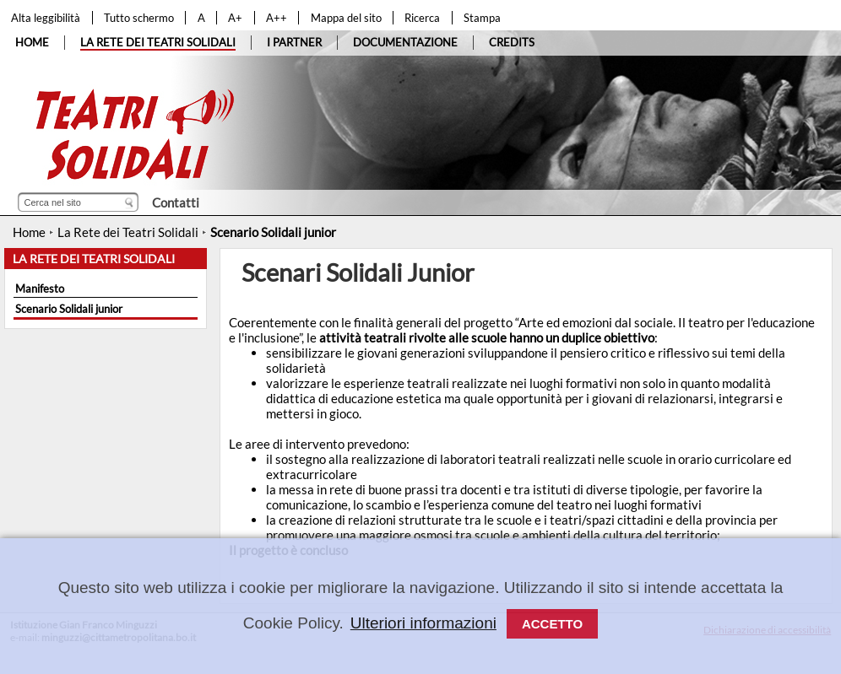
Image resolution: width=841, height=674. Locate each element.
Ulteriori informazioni (423, 623)
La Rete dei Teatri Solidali (127, 232)
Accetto (552, 624)
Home (29, 232)
